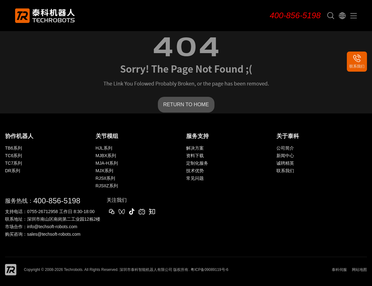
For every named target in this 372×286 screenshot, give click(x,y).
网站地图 (359, 269)
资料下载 (195, 155)
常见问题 (195, 178)
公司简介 (285, 148)
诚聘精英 (285, 163)
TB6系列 (13, 148)
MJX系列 (104, 170)
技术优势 (195, 170)
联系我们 (285, 170)
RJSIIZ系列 (107, 185)
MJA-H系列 (107, 163)
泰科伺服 (339, 269)
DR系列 (12, 170)
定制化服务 (197, 163)
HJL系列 (104, 148)
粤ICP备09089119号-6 (209, 269)
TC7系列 (13, 163)
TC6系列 (13, 155)
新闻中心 (285, 155)
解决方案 (195, 148)
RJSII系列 (105, 178)
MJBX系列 (106, 155)
